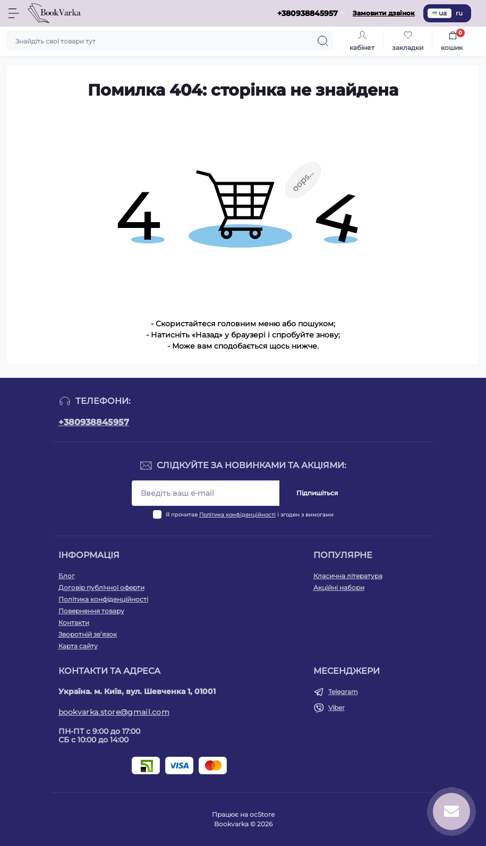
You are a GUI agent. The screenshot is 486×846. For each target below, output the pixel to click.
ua (439, 13)
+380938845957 (93, 422)
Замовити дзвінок (384, 13)
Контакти (73, 623)
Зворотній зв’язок (87, 634)
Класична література (347, 576)
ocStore (262, 814)
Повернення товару (91, 611)
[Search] (322, 41)
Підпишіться (317, 493)
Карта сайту (78, 646)
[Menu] (13, 13)
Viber (336, 708)
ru (459, 13)
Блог (66, 576)
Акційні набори (338, 587)
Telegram (343, 692)
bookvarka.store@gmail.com (114, 712)
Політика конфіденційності (237, 514)
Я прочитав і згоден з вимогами (250, 514)
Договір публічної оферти (101, 587)
